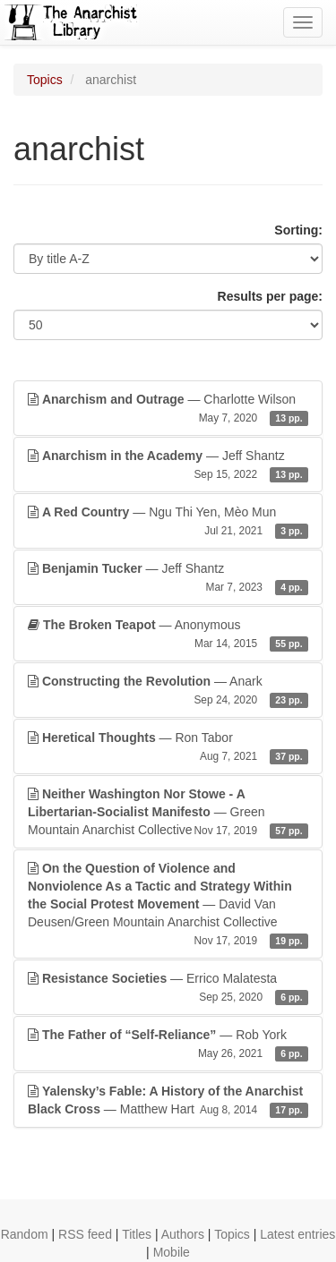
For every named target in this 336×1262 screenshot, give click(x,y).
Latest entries (297, 1234)
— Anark (168, 691)
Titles (136, 1234)
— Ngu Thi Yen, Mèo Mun (168, 522)
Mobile (171, 1252)
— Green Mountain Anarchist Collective (168, 813)
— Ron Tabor (168, 747)
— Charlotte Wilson (168, 409)
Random (24, 1234)
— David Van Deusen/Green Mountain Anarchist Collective (168, 905)
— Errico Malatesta (168, 988)
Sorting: (298, 230)
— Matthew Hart (168, 1101)
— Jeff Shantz (168, 465)
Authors (182, 1234)
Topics (45, 79)
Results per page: (270, 296)
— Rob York (168, 1045)
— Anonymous (168, 635)
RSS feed (85, 1234)
